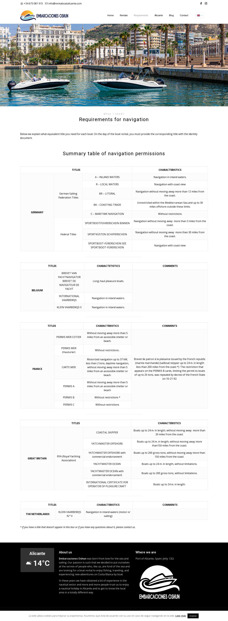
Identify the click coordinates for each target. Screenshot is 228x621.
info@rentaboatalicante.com (65, 3)
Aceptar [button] (193, 615)
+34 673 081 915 (33, 3)
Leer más (180, 615)
